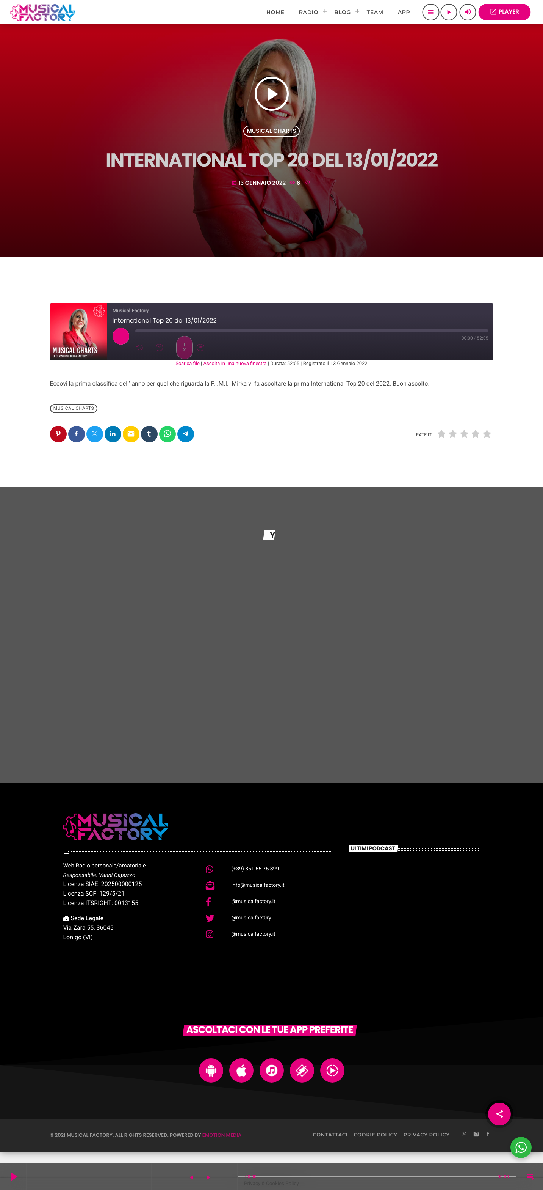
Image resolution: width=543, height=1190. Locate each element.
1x (184, 347)
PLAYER (504, 12)
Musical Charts (271, 131)
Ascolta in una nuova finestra (235, 364)
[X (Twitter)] (465, 1135)
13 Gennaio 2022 (259, 183)
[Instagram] (476, 1135)
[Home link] (42, 12)
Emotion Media (222, 1135)
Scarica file (187, 364)
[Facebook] (488, 1135)
